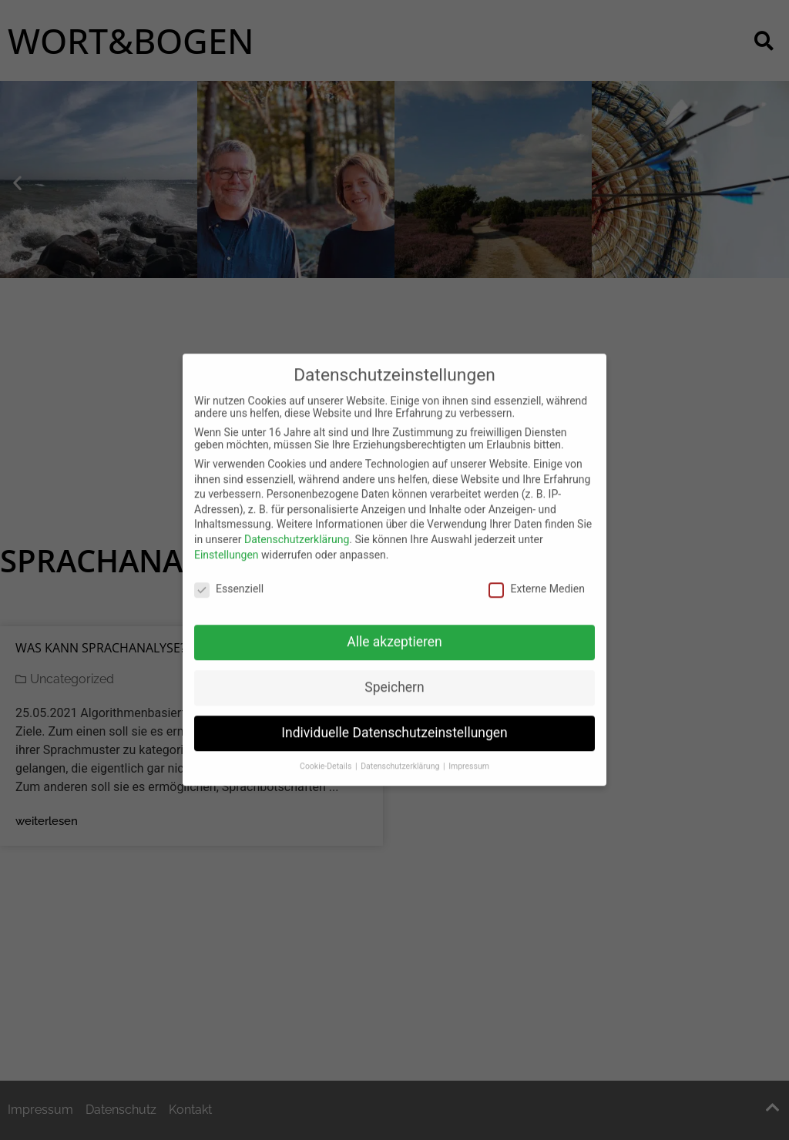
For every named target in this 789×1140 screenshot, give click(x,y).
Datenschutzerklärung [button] (401, 754)
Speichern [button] (394, 675)
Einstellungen (226, 542)
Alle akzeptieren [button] (394, 630)
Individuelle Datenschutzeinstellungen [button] (394, 721)
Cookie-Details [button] (327, 754)
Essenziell (229, 577)
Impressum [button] (468, 754)
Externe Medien (536, 577)
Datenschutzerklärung (296, 527)
